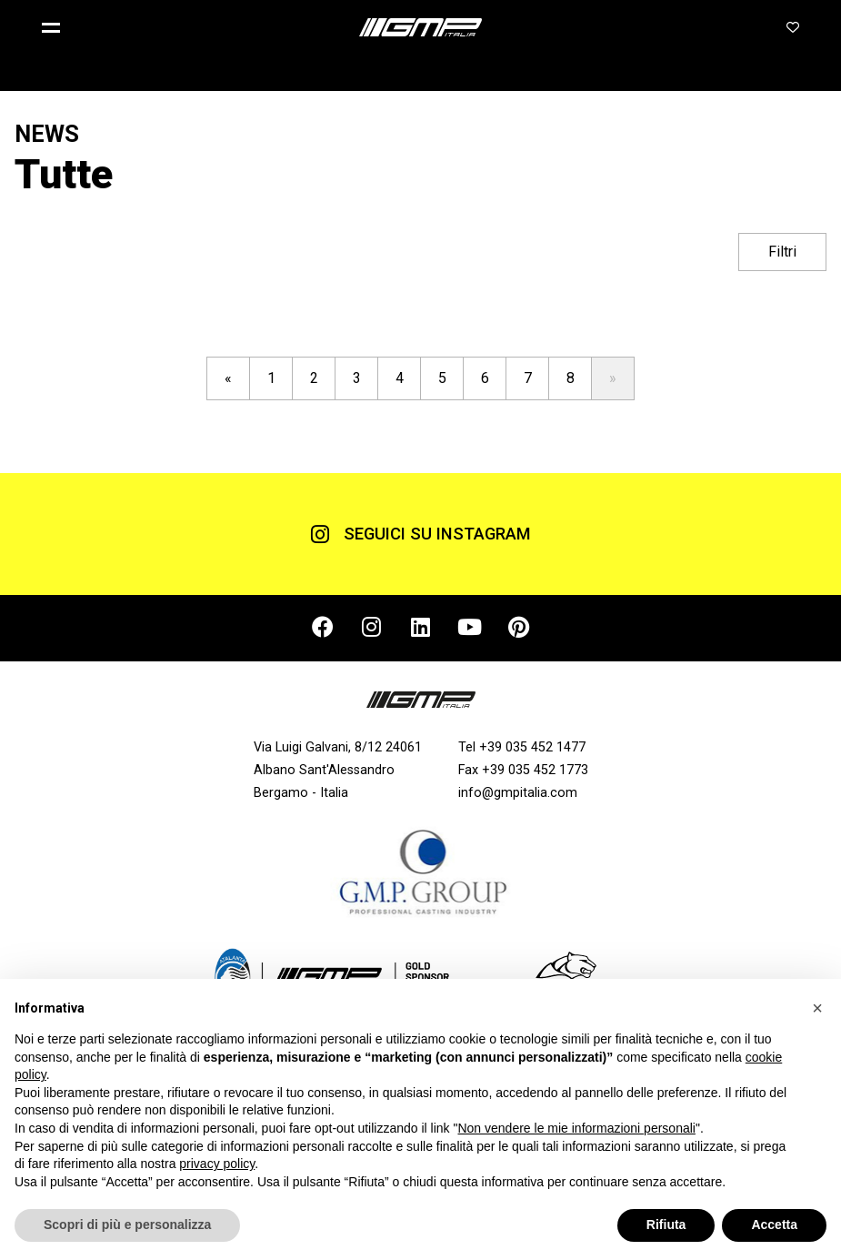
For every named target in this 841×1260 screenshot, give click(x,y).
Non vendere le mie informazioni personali (576, 1128)
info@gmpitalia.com (517, 793)
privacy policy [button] (217, 1163)
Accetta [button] (774, 1224)
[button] (58, 27)
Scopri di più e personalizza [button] (127, 1224)
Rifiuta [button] (666, 1224)
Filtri (782, 251)
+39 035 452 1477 (532, 747)
